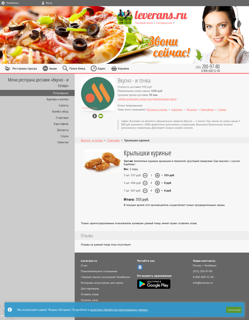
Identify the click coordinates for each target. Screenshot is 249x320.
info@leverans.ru (203, 282)
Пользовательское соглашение (99, 271)
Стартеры (62, 117)
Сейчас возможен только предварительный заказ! (147, 99)
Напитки (63, 142)
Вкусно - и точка (134, 80)
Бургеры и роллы (58, 99)
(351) (208, 66)
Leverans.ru (89, 261)
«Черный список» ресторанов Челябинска (105, 277)
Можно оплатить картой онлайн (100, 116)
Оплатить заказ (89, 300)
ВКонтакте (140, 267)
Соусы (65, 136)
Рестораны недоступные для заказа (102, 282)
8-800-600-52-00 (203, 277)
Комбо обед (60, 111)
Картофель (61, 124)
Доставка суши (164, 22)
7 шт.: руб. (132, 190)
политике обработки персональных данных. (119, 310)
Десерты (63, 130)
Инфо (94, 116)
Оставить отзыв (89, 294)
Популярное (61, 93)
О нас (84, 265)
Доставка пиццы (144, 22)
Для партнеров (90, 288)
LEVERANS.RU (159, 16)
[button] (234, 310)
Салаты (64, 105)
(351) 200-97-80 (202, 271)
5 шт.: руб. (132, 183)
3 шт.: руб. (132, 175)
